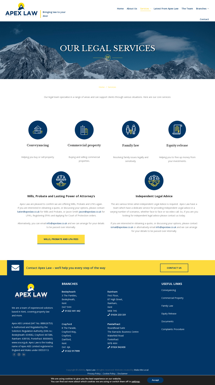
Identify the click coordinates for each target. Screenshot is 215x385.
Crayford (67, 330)
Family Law (167, 312)
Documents (167, 327)
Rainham (113, 298)
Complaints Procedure (172, 335)
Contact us (174, 274)
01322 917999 (71, 357)
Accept (155, 379)
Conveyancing (168, 296)
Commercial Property (172, 304)
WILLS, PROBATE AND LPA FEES (61, 245)
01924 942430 (116, 353)
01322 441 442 (71, 317)
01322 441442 (162, 3)
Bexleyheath (69, 298)
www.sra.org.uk (20, 348)
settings (135, 381)
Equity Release (168, 319)
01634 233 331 (117, 321)
